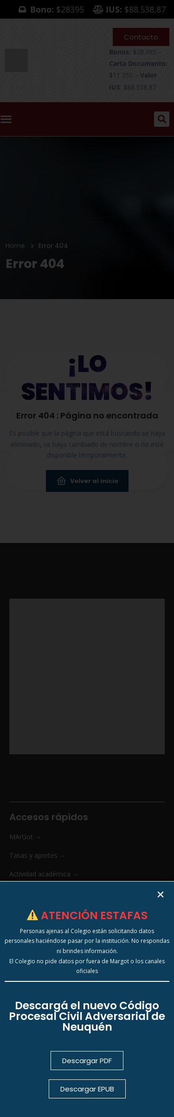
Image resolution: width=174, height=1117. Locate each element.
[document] (87, 558)
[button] (160, 894)
